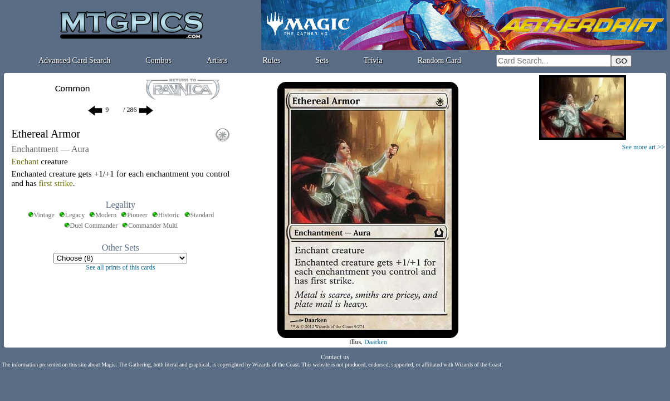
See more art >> (643, 147)
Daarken (375, 342)
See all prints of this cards (120, 267)
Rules (272, 60)
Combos (158, 60)
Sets (322, 60)
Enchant (24, 161)
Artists (217, 60)
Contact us (335, 357)
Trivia (373, 60)
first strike (56, 183)
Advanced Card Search (74, 60)
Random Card (439, 60)
